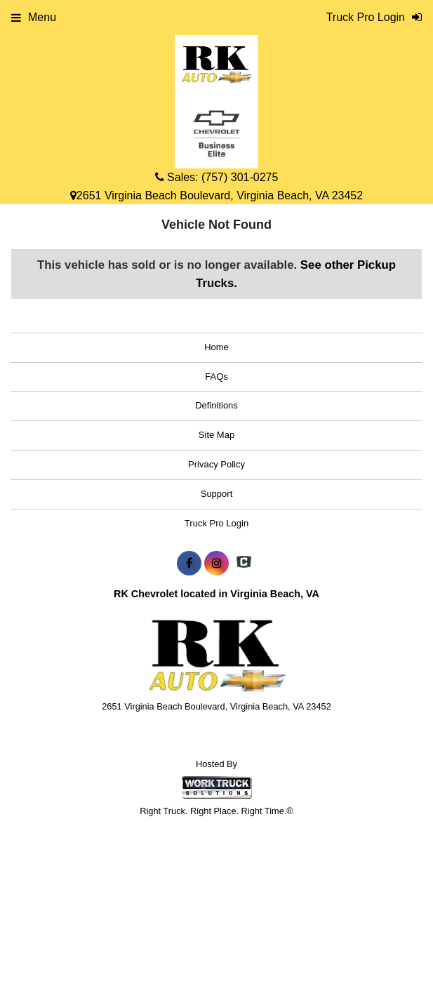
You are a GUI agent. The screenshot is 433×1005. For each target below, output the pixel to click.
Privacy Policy (216, 464)
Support (217, 493)
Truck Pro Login (216, 523)
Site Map (216, 435)
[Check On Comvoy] (244, 563)
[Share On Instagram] (216, 563)
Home (216, 347)
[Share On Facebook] (189, 563)
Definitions (216, 405)
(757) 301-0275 (239, 177)
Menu (33, 17)
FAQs (216, 376)
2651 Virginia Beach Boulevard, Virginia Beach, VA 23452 (216, 195)
